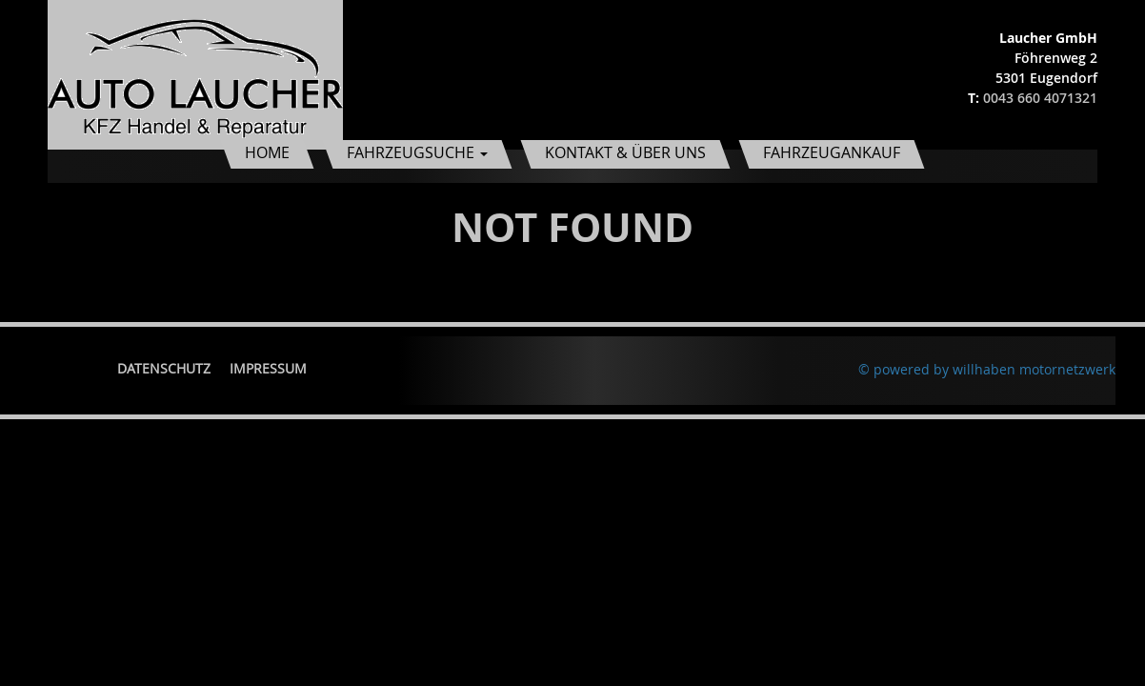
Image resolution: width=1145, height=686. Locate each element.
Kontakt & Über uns (625, 152)
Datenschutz (164, 368)
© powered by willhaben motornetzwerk (986, 369)
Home (267, 152)
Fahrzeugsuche (417, 152)
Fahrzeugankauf (831, 152)
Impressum (268, 368)
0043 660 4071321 (1040, 98)
